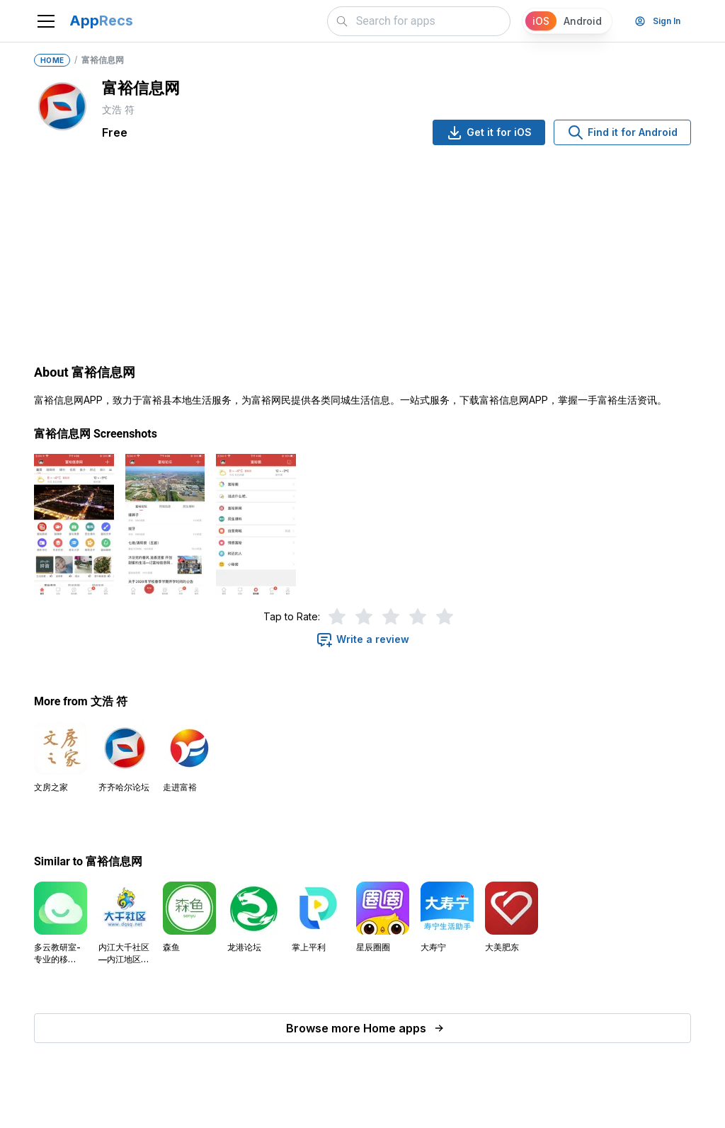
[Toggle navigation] (46, 21)
